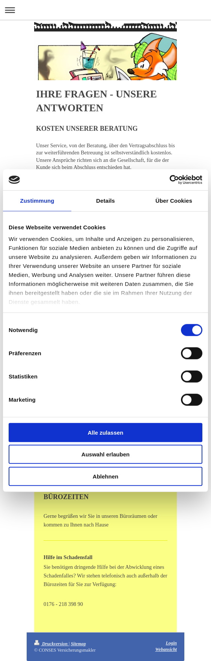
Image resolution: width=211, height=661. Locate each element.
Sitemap (78, 643)
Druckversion (51, 643)
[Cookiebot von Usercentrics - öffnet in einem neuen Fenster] (169, 180)
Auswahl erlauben (105, 454)
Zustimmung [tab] (37, 200)
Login (171, 643)
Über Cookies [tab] (173, 200)
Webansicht (166, 649)
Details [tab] (105, 200)
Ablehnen (105, 476)
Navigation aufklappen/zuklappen (105, 10)
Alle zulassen (105, 432)
